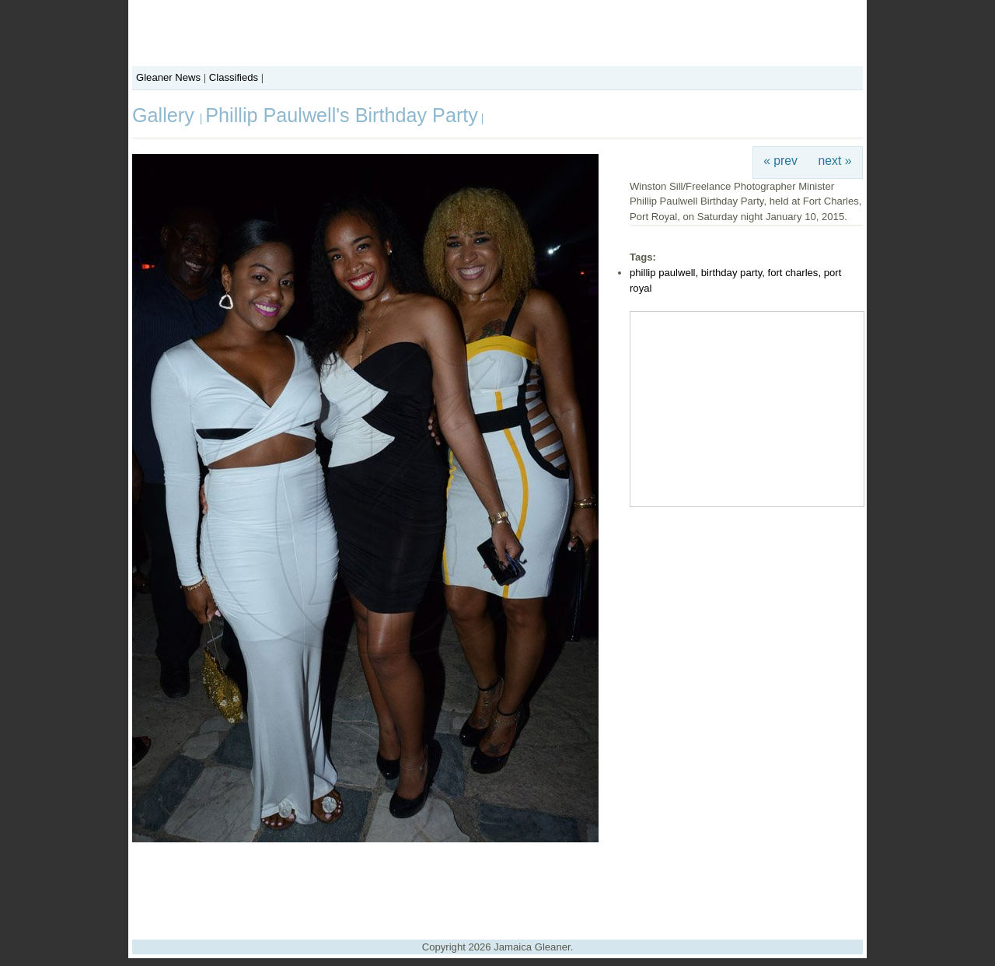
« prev (780, 160)
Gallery (166, 115)
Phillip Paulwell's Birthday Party (341, 115)
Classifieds (233, 77)
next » (835, 160)
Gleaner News (168, 77)
